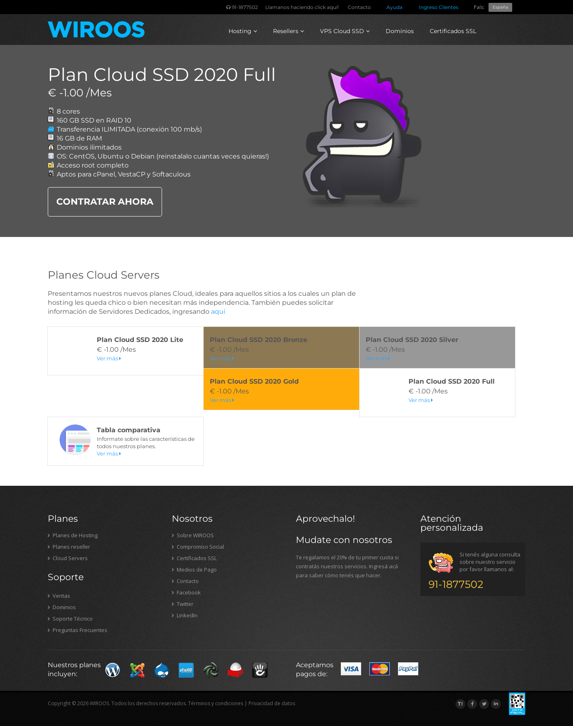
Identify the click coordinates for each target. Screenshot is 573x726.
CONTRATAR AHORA (104, 201)
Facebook (186, 592)
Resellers (288, 31)
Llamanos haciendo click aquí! (302, 7)
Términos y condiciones (215, 703)
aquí (218, 311)
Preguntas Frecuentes (77, 630)
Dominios (400, 31)
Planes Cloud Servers (104, 274)
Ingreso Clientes (438, 7)
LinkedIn (185, 615)
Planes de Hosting (73, 535)
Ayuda (394, 7)
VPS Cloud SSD (345, 31)
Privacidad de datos (272, 703)
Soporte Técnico (70, 618)
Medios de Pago (194, 569)
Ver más (109, 358)
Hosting (243, 31)
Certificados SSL (453, 31)
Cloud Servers (68, 558)
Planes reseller (69, 546)
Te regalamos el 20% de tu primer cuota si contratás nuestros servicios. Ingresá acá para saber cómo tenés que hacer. (347, 566)
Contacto (359, 7)
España (500, 7)
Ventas (59, 595)
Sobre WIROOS (193, 535)
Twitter (182, 604)
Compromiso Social (198, 546)
